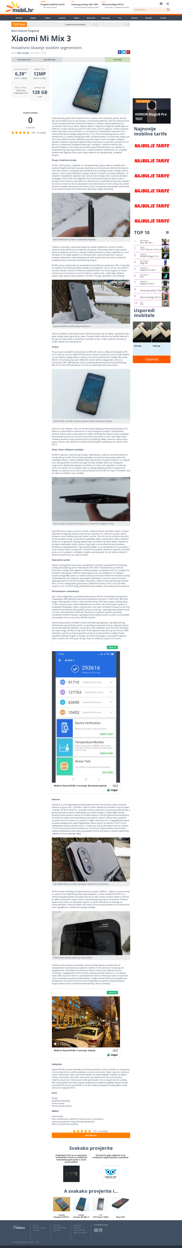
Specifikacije (49, 59)
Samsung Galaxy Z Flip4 (151, 290)
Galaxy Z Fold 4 (147, 283)
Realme (148, 18)
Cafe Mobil (57, 1225)
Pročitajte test (24, 59)
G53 (144, 276)
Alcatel (19, 18)
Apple (33, 18)
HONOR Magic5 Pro (149, 255)
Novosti (36, 1225)
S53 (141, 303)
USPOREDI (117, 59)
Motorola (91, 18)
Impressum (77, 1225)
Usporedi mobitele (60, 1228)
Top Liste (36, 1230)
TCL (120, 18)
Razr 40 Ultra (146, 242)
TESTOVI (19, 24)
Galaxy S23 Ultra (147, 269)
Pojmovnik (57, 1230)
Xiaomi (134, 18)
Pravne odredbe (79, 1230)
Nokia (76, 18)
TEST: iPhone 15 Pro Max (152, 248)
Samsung (105, 18)
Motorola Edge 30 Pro (150, 297)
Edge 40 (144, 262)
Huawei (62, 18)
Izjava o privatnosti (80, 1233)
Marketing (77, 1228)
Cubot (47, 18)
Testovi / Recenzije (39, 1228)
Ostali (163, 18)
